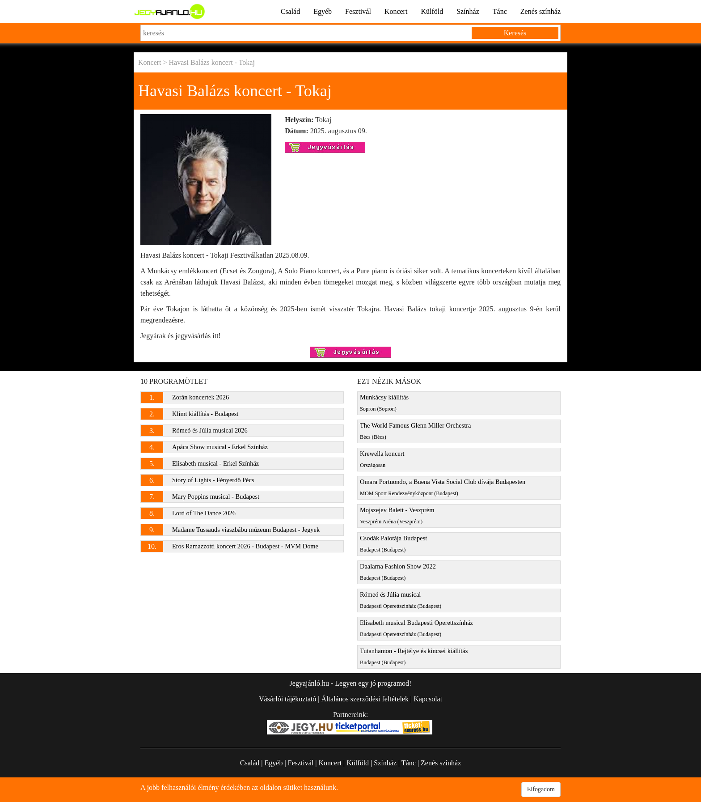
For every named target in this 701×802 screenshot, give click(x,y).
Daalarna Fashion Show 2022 (398, 572)
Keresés (515, 33)
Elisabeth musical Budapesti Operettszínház (416, 628)
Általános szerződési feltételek (364, 699)
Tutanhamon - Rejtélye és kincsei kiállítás (414, 656)
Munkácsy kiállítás (384, 403)
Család (290, 11)
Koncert (396, 11)
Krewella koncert (382, 459)
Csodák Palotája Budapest (393, 544)
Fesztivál (358, 11)
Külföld (432, 11)
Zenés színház (540, 11)
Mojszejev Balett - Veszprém (397, 515)
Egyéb (322, 11)
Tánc (500, 11)
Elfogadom (541, 789)
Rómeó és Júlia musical (400, 600)
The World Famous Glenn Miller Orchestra (415, 431)
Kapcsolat (428, 699)
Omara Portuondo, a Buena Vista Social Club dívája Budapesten (442, 487)
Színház (467, 11)
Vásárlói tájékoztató (287, 699)
